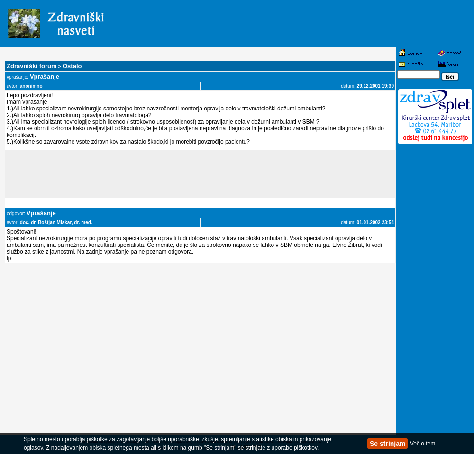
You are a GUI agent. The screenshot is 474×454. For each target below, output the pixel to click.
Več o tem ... (426, 443)
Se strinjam (387, 443)
